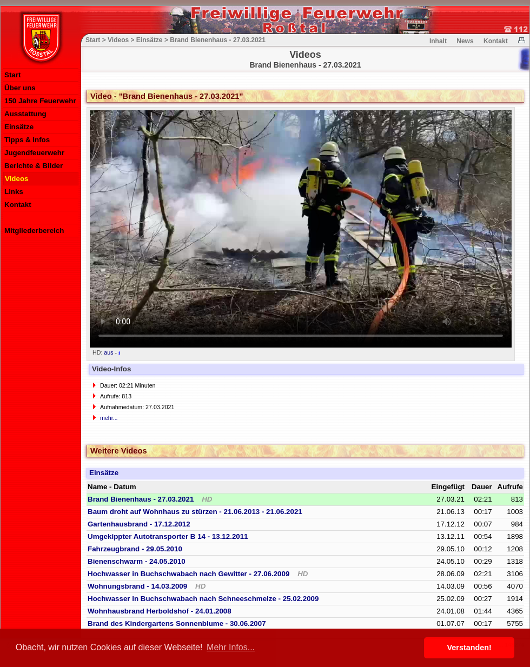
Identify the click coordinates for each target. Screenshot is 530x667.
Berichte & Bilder (33, 166)
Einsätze (19, 127)
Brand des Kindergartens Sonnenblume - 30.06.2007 (177, 623)
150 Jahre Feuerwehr (40, 101)
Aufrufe (510, 487)
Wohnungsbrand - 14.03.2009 (147, 586)
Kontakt (17, 205)
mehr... (109, 418)
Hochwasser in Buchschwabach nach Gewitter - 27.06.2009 (198, 574)
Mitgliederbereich (34, 230)
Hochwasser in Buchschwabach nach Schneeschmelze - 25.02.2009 (203, 599)
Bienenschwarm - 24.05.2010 (137, 561)
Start (12, 75)
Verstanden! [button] (469, 647)
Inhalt (438, 41)
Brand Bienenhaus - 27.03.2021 (150, 499)
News (464, 41)
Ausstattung (25, 114)
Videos (16, 179)
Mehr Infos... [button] (231, 647)
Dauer (482, 487)
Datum (125, 487)
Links (13, 192)
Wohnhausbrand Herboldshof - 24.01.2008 (159, 611)
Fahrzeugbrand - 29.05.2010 (135, 549)
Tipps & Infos (27, 140)
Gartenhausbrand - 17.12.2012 (139, 524)
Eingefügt (448, 487)
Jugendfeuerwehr (34, 153)
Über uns (20, 88)
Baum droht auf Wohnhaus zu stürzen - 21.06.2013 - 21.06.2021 (195, 512)
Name (97, 487)
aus (108, 352)
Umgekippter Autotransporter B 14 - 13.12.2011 (168, 536)
